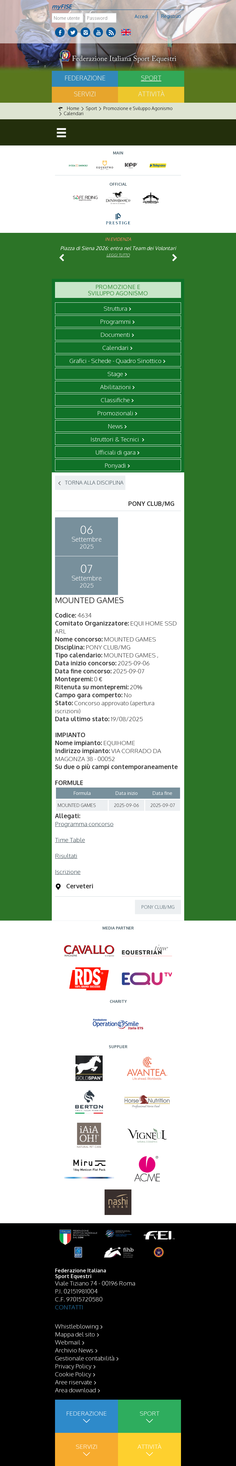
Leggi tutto (118, 255)
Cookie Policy (73, 1374)
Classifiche (115, 400)
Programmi (115, 321)
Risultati (66, 855)
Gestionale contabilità (84, 1358)
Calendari (115, 347)
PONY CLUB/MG (158, 907)
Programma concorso (84, 823)
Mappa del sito (75, 1334)
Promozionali (115, 413)
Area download (75, 1390)
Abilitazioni (115, 386)
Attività (151, 94)
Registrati (171, 16)
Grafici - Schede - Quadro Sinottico (115, 360)
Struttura (115, 308)
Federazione (85, 78)
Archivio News (74, 1350)
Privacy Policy (73, 1366)
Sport (151, 78)
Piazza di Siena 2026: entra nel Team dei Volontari (118, 248)
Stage (115, 373)
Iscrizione (68, 871)
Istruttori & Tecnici (115, 439)
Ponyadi (115, 465)
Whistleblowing (76, 1326)
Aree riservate (73, 1382)
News (115, 426)
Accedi (141, 16)
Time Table (70, 839)
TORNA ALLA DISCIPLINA (94, 482)
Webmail (67, 1342)
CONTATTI (69, 1307)
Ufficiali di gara (115, 452)
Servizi (85, 94)
